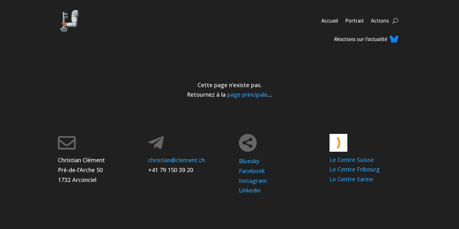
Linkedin (250, 190)
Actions (380, 20)
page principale (247, 94)
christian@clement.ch (176, 160)
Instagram (253, 180)
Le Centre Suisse (352, 159)
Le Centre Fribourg (355, 169)
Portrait (354, 20)
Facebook (252, 171)
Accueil (329, 20)
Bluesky (249, 161)
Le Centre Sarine (351, 179)
